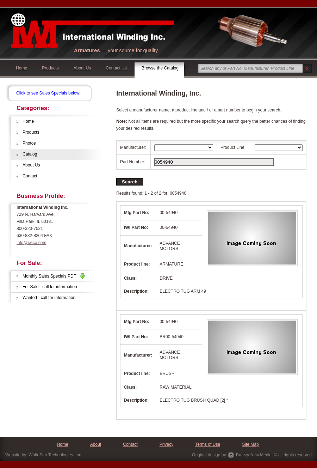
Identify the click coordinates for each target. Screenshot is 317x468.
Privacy (167, 444)
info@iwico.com (31, 242)
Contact (30, 176)
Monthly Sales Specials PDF (54, 276)
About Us (82, 68)
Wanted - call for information (49, 297)
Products (50, 68)
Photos (29, 143)
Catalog (30, 154)
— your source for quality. (116, 50)
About (95, 444)
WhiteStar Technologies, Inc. (55, 454)
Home (21, 68)
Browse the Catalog (160, 68)
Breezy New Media (254, 454)
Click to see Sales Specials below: (48, 93)
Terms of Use (207, 444)
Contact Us (116, 68)
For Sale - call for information (50, 286)
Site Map (250, 444)
